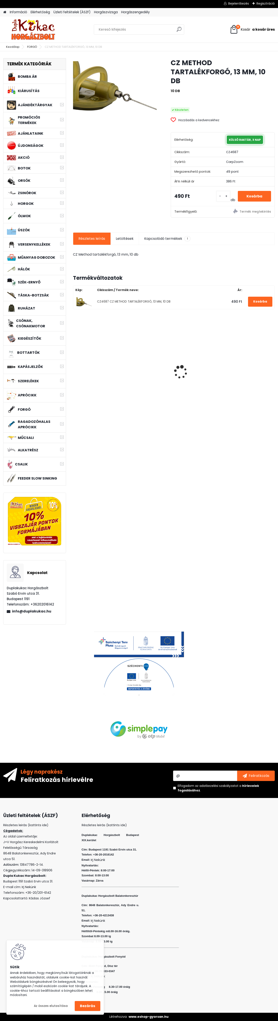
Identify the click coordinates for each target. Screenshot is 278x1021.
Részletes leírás (91, 238)
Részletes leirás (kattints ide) (104, 825)
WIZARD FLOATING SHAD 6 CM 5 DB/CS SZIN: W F (147, 360)
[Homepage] (4, 12)
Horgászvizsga (106, 12)
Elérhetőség (40, 12)
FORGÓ (32, 47)
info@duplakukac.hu (31, 611)
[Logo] (33, 29)
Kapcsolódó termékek (167, 238)
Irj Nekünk (29, 887)
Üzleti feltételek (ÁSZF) (72, 12)
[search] (179, 31)
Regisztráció (265, 3)
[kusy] (223, 196)
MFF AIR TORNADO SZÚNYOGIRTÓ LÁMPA (247, 368)
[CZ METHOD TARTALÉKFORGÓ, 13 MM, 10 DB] (115, 86)
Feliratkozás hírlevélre (57, 779)
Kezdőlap (13, 47)
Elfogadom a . (218, 788)
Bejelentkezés (238, 3)
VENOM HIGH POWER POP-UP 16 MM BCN (195, 369)
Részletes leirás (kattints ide (25, 825)
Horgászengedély (135, 12)
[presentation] (75, 364)
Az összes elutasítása (51, 1006)
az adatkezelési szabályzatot (216, 786)
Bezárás (87, 1005)
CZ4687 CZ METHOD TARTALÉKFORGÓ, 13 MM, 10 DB (133, 302)
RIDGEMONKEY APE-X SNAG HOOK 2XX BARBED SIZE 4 (96, 369)
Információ (18, 12)
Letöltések (125, 238)
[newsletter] (256, 776)
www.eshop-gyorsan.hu (149, 1016)
